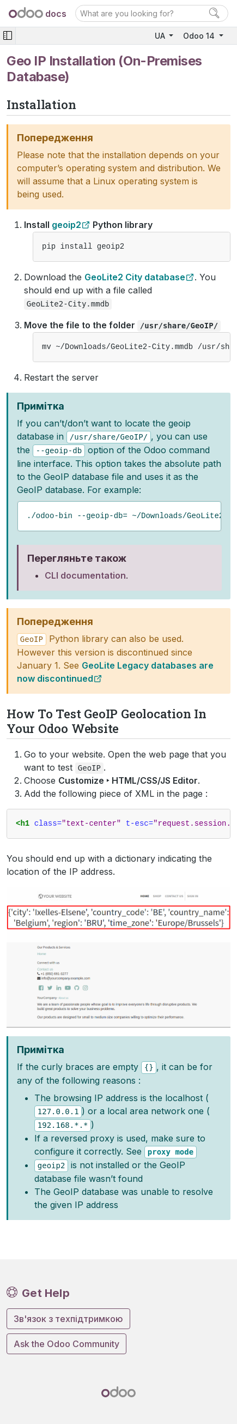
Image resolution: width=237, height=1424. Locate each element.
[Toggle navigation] (7, 35)
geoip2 (66, 224)
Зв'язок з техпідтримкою (68, 1318)
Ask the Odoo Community (66, 1343)
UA (161, 35)
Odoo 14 (200, 35)
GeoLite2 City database (134, 277)
